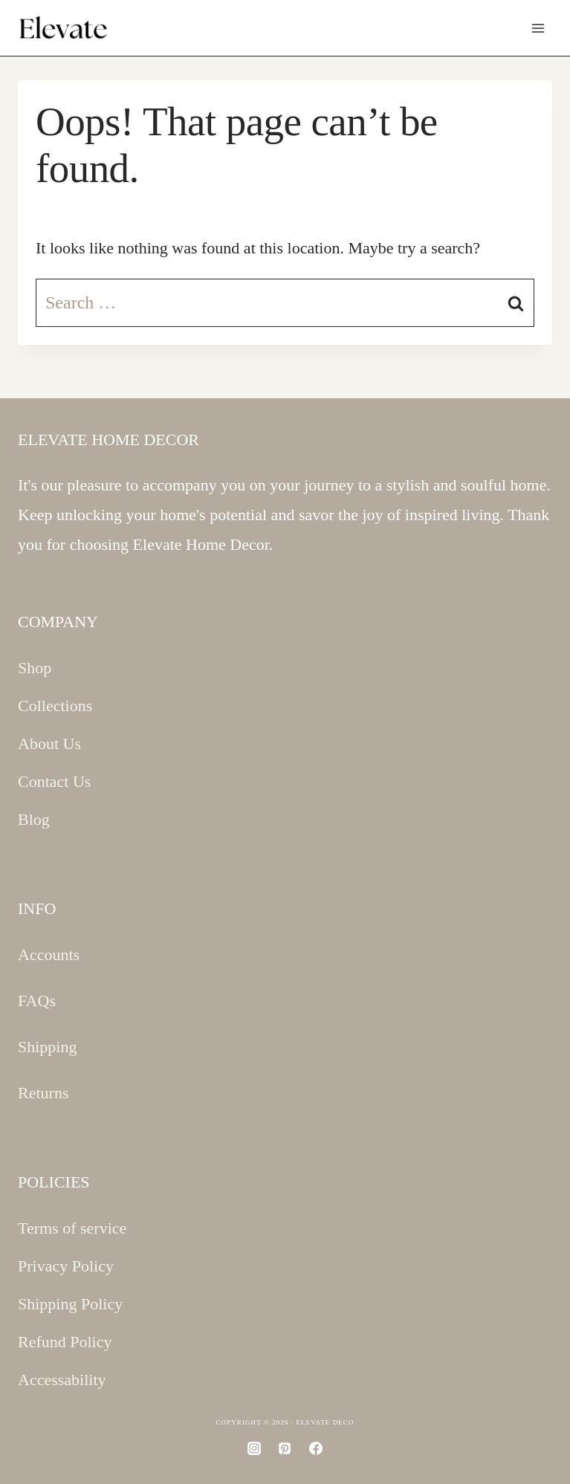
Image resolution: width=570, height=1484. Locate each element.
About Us (49, 743)
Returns (43, 1092)
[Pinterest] (284, 1448)
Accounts (49, 954)
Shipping (47, 1046)
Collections (55, 705)
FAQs (37, 1000)
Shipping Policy (70, 1304)
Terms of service (72, 1228)
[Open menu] (537, 27)
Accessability (62, 1379)
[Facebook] (315, 1448)
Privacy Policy (66, 1266)
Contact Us (54, 781)
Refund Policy (65, 1341)
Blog (34, 819)
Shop (34, 667)
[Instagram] (254, 1448)
